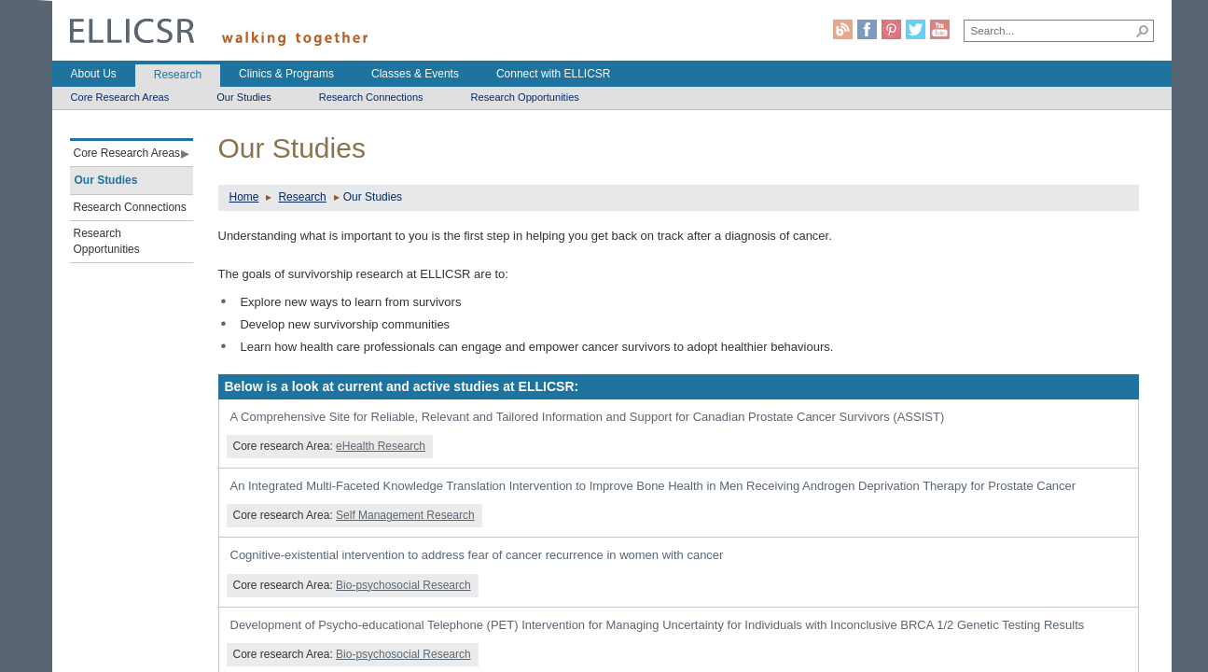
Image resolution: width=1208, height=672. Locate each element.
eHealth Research (380, 446)
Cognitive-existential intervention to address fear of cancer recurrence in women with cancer (477, 555)
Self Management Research (405, 515)
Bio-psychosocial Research (403, 585)
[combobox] (1049, 30)
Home (244, 196)
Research (302, 196)
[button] (1142, 31)
